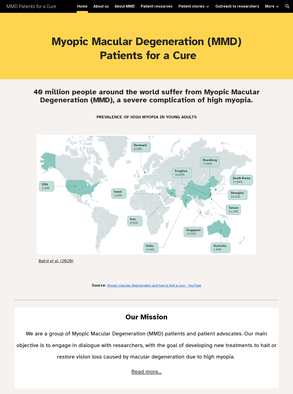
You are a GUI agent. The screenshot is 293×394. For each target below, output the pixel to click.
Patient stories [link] (192, 6)
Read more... (146, 371)
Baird (44, 261)
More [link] (269, 6)
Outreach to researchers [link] (237, 6)
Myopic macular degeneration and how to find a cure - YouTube (154, 285)
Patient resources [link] (157, 6)
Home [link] (82, 6)
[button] (287, 6)
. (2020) (65, 261)
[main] (146, 46)
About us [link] (101, 6)
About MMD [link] (125, 6)
